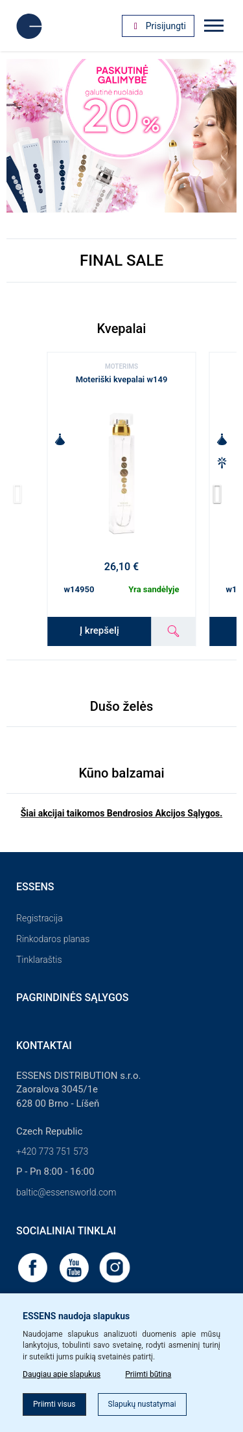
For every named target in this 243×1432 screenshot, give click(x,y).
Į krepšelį (99, 630)
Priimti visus (54, 1404)
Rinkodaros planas (52, 939)
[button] (221, 494)
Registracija (39, 918)
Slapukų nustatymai (142, 1404)
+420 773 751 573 (52, 1151)
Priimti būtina (148, 1374)
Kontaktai (44, 1045)
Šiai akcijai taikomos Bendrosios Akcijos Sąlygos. (122, 813)
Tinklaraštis (39, 959)
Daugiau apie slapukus (61, 1374)
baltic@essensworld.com (66, 1192)
